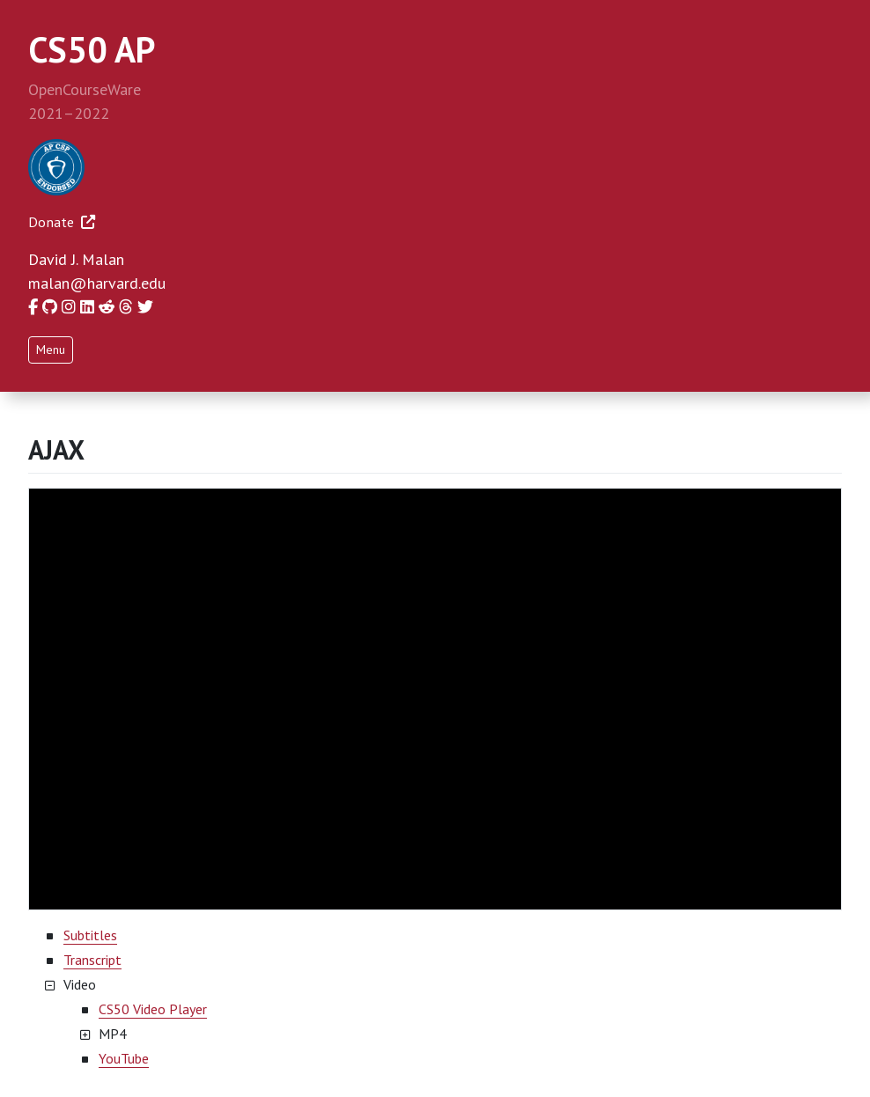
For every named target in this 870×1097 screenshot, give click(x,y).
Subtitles (90, 935)
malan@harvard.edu (97, 283)
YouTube (124, 1058)
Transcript (92, 959)
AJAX (56, 449)
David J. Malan (76, 259)
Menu (50, 349)
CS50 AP (91, 49)
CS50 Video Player (153, 1009)
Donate (61, 222)
